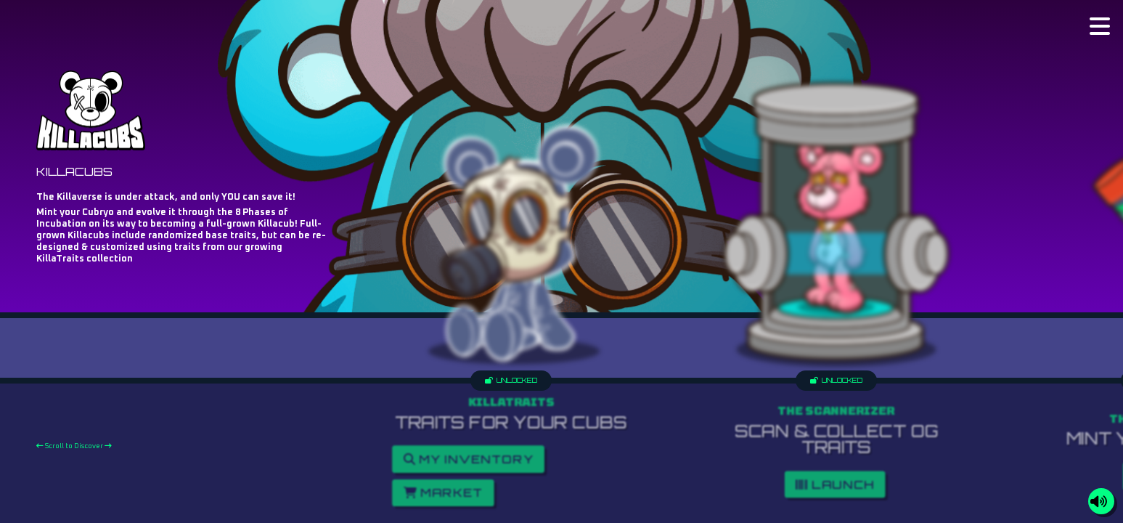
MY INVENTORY (469, 459)
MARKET (443, 492)
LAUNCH (835, 484)
